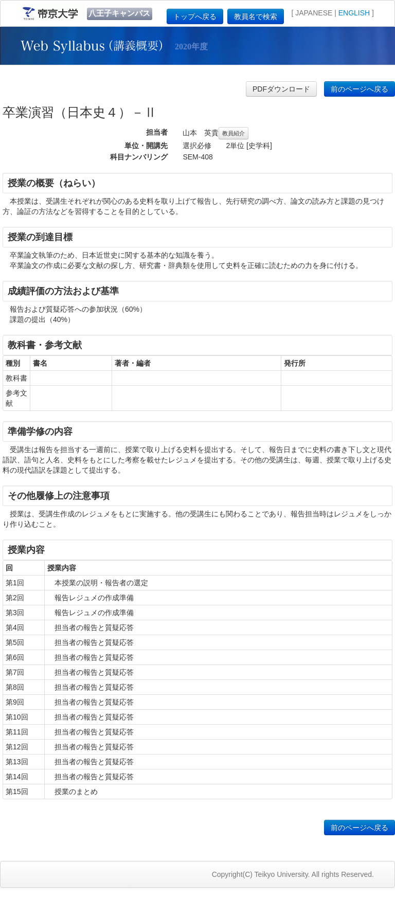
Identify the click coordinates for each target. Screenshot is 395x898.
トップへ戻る (195, 16)
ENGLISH (354, 13)
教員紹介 (233, 133)
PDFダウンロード (281, 89)
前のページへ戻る (359, 89)
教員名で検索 (255, 16)
